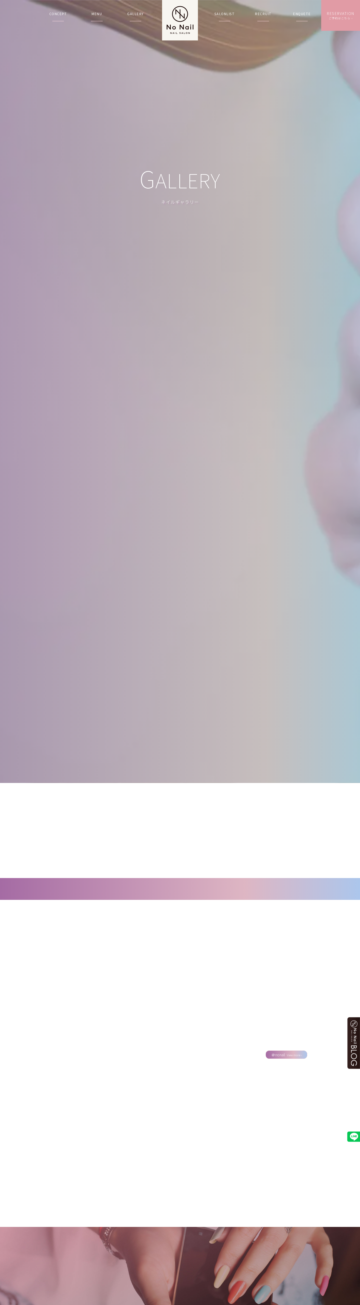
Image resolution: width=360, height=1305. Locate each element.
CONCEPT (58, 13)
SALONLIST (224, 13)
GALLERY (135, 13)
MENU (96, 13)
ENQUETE (302, 13)
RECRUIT (263, 13)
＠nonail (286, 1056)
